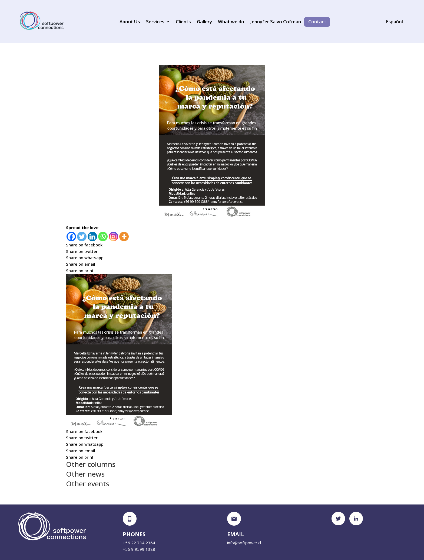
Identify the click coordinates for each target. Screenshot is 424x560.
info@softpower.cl (244, 542)
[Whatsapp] (103, 236)
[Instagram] (113, 236)
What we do (231, 22)
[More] (124, 236)
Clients (183, 22)
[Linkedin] (92, 236)
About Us (130, 22)
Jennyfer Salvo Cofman (275, 22)
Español (394, 22)
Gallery (204, 22)
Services (155, 22)
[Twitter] (82, 236)
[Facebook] (71, 236)
